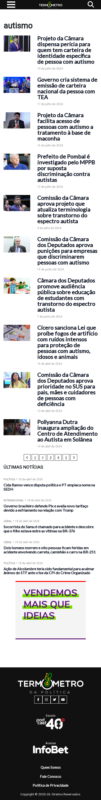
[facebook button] (38, 700)
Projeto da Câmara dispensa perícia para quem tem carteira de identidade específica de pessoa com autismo (65, 50)
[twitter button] (55, 700)
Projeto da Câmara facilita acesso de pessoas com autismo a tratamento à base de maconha (65, 127)
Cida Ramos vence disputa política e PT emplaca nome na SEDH (49, 487)
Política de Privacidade (50, 785)
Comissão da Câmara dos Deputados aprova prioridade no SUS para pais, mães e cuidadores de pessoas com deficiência (66, 389)
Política (9, 479)
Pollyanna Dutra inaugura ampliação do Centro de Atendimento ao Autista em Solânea (67, 430)
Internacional (14, 500)
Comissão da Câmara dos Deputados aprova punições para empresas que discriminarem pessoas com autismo (67, 251)
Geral (8, 521)
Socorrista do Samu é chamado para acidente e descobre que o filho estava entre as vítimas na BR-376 (49, 528)
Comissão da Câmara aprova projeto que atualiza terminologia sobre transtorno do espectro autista (63, 209)
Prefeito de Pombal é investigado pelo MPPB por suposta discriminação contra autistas (66, 168)
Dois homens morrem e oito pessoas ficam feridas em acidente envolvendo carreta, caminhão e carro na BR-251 (50, 549)
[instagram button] (46, 700)
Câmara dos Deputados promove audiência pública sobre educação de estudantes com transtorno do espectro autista (66, 295)
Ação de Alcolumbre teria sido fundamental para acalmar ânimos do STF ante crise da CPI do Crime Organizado (49, 570)
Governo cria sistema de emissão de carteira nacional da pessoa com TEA (67, 88)
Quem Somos (51, 767)
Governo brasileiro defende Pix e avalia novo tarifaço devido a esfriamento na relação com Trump (46, 508)
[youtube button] (63, 700)
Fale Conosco (50, 776)
